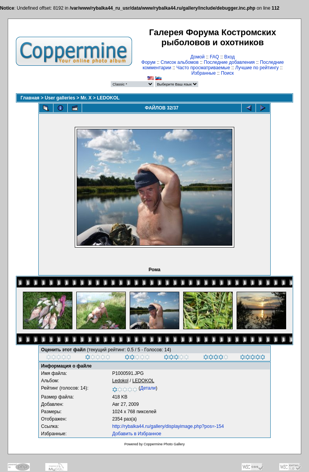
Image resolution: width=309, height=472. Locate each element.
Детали (148, 388)
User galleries (60, 98)
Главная (30, 98)
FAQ (214, 57)
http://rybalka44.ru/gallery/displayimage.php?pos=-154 (168, 426)
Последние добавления (229, 62)
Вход (229, 57)
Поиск (227, 73)
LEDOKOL (108, 98)
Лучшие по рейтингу (256, 67)
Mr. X (86, 98)
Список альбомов (180, 62)
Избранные (203, 73)
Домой (198, 57)
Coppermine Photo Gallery (164, 444)
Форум (148, 62)
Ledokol (120, 380)
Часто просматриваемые (203, 67)
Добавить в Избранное (136, 433)
